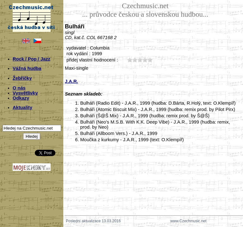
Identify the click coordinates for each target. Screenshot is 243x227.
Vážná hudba (27, 68)
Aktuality (22, 107)
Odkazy (21, 98)
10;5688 (129, 59)
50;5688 (150, 59)
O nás (19, 87)
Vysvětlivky (25, 93)
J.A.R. (71, 81)
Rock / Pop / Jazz (31, 58)
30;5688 (139, 59)
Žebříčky (22, 78)
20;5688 (134, 59)
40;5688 (144, 59)
